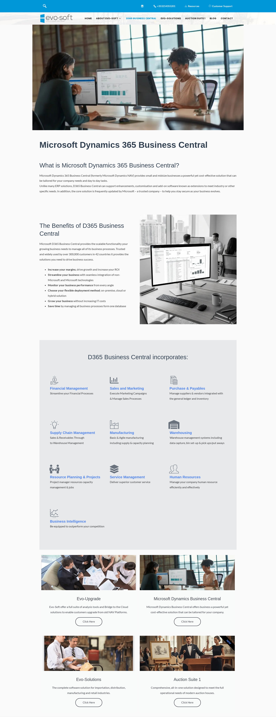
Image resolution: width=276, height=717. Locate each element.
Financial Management (69, 388)
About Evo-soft (114, 18)
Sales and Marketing (127, 388)
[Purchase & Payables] (174, 380)
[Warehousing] (174, 424)
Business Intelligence (68, 521)
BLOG (214, 18)
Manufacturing (122, 433)
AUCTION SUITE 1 (197, 18)
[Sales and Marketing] (114, 380)
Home (94, 18)
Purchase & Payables (187, 388)
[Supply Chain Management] (54, 424)
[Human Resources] (174, 469)
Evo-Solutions (174, 18)
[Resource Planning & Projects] (54, 469)
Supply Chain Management (72, 433)
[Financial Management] (54, 380)
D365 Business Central (146, 18)
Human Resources (185, 477)
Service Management (127, 477)
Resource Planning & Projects (75, 477)
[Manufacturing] (114, 424)
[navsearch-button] (44, 6)
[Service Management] (114, 469)
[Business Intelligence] (54, 513)
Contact (226, 18)
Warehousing (181, 433)
